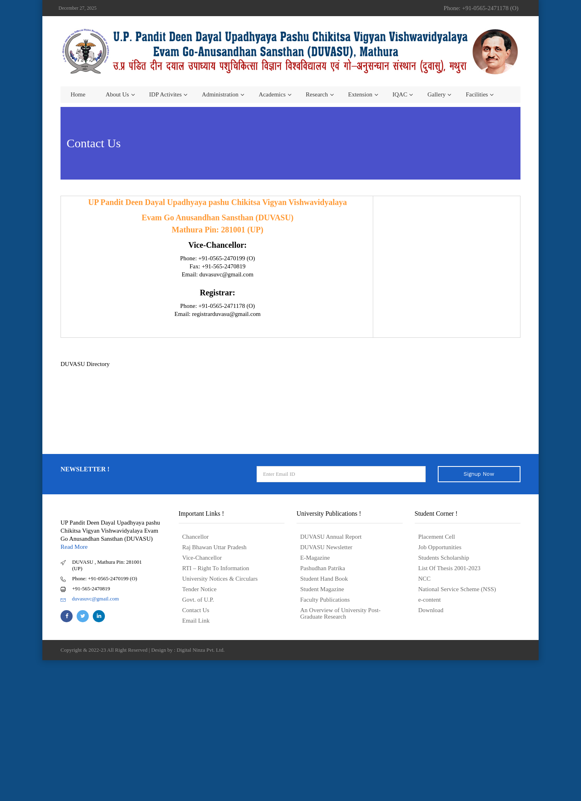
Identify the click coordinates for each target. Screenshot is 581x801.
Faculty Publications (325, 599)
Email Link (196, 620)
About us (117, 94)
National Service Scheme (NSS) (457, 589)
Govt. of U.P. (198, 599)
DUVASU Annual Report (331, 536)
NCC (424, 578)
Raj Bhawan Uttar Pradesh (214, 547)
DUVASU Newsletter (326, 547)
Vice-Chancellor (202, 557)
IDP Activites (165, 94)
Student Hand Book (324, 578)
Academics (272, 94)
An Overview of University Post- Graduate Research (340, 613)
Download (431, 610)
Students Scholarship (443, 557)
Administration (220, 94)
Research (317, 94)
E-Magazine (315, 557)
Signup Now (479, 474)
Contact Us (195, 610)
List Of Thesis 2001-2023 (449, 568)
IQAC (400, 94)
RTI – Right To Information (215, 568)
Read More (74, 547)
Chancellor (195, 536)
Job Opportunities (440, 547)
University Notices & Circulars (220, 578)
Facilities (477, 94)
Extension (360, 94)
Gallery (436, 94)
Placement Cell (436, 536)
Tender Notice (199, 589)
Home (78, 94)
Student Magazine (322, 589)
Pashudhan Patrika (322, 568)
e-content (429, 599)
